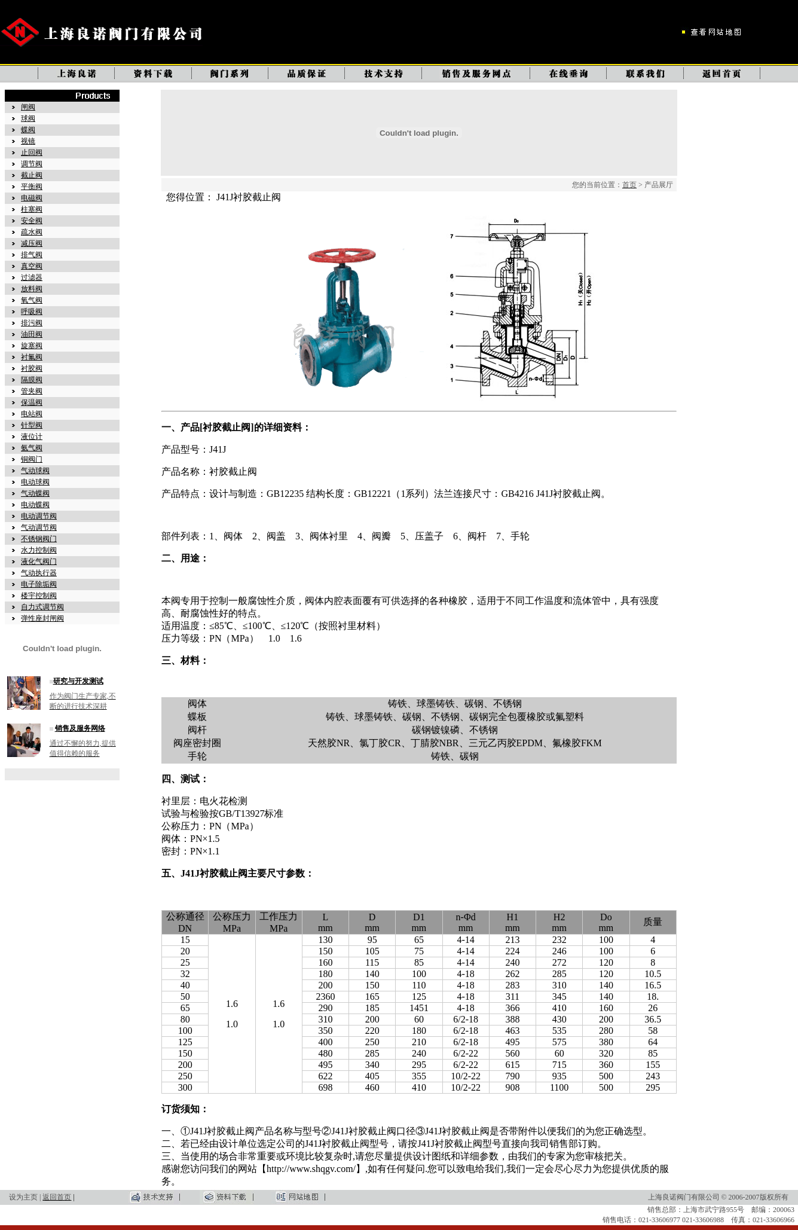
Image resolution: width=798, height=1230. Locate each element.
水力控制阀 (39, 550)
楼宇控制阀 (39, 595)
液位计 (31, 436)
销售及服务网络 (80, 728)
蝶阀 (28, 130)
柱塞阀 (31, 209)
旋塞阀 (31, 345)
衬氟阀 (31, 357)
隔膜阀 (31, 380)
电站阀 (31, 414)
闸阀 (28, 107)
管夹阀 (31, 391)
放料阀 (31, 289)
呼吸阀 (31, 311)
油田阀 (31, 334)
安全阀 (31, 220)
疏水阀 (31, 232)
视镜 (28, 141)
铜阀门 (31, 459)
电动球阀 (35, 482)
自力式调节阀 (42, 607)
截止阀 (31, 175)
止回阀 (31, 152)
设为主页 (23, 1197)
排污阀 (31, 323)
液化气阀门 (39, 561)
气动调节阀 (39, 527)
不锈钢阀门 (39, 539)
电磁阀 (31, 198)
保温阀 (31, 402)
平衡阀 (31, 186)
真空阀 (31, 266)
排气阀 (31, 255)
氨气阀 (31, 448)
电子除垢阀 (39, 584)
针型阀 (31, 425)
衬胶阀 (31, 368)
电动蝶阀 (35, 504)
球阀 (28, 118)
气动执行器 (39, 573)
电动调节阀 (39, 516)
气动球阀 (35, 470)
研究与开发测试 (78, 681)
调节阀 (31, 164)
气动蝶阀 (35, 493)
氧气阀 (31, 300)
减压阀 (31, 243)
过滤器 (31, 277)
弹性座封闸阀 (42, 618)
